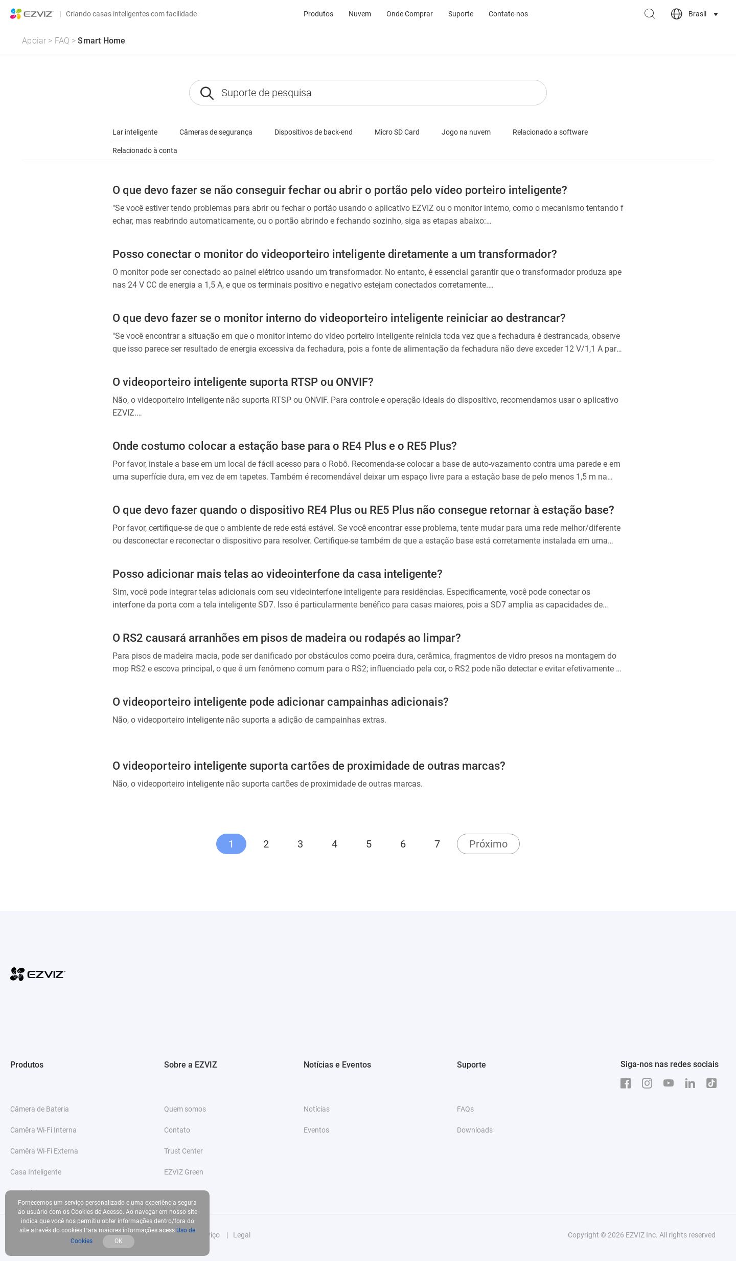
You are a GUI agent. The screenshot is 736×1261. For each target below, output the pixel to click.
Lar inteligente (134, 132)
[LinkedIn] (692, 1083)
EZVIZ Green (183, 1172)
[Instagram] (649, 1083)
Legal (241, 1235)
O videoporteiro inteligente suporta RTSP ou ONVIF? (243, 382)
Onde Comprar (409, 14)
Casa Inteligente (35, 1172)
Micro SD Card (397, 132)
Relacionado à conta (144, 150)
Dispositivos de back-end (313, 132)
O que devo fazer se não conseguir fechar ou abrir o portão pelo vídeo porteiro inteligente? (339, 190)
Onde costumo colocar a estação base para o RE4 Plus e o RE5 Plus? (284, 446)
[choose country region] (695, 14)
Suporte (460, 14)
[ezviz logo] (32, 13)
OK (118, 1241)
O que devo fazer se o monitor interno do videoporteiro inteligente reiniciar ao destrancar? (339, 318)
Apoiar (34, 41)
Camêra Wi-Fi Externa (44, 1151)
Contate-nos (508, 14)
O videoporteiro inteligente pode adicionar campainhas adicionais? (280, 701)
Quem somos (185, 1109)
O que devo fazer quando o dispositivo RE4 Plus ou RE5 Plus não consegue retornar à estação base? (363, 510)
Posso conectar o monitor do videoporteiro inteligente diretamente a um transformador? (334, 254)
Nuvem (360, 14)
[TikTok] (714, 1083)
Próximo (488, 844)
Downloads (475, 1130)
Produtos (318, 14)
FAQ (62, 41)
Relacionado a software (550, 132)
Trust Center (183, 1151)
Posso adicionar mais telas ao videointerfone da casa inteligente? (277, 574)
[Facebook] (628, 1083)
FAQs (465, 1109)
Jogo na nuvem (466, 132)
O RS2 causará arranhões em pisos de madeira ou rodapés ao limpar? (286, 638)
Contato (177, 1130)
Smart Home (101, 41)
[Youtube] (671, 1083)
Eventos (316, 1130)
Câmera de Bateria (39, 1109)
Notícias (317, 1109)
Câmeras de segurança (215, 132)
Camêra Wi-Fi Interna (43, 1130)
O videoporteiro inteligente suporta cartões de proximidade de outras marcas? (308, 765)
